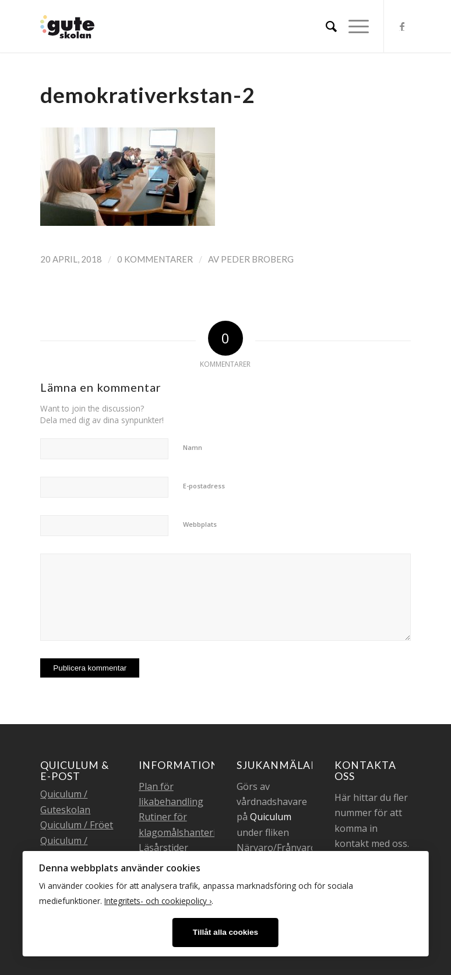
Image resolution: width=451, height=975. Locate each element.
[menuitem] (325, 26)
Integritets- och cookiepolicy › (158, 900)
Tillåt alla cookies (225, 932)
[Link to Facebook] (402, 26)
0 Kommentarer (155, 259)
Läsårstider (163, 847)
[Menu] (353, 26)
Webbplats (200, 524)
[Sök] (325, 26)
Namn (192, 447)
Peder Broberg (257, 259)
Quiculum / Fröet (76, 824)
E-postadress (204, 485)
